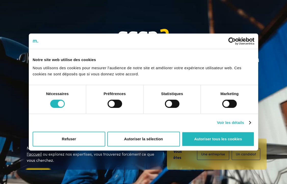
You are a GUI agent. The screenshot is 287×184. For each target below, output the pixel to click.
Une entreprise (213, 154)
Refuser (69, 139)
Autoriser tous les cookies (218, 139)
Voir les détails (230, 122)
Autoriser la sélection (143, 139)
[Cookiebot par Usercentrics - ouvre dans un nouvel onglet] (232, 41)
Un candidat (246, 154)
